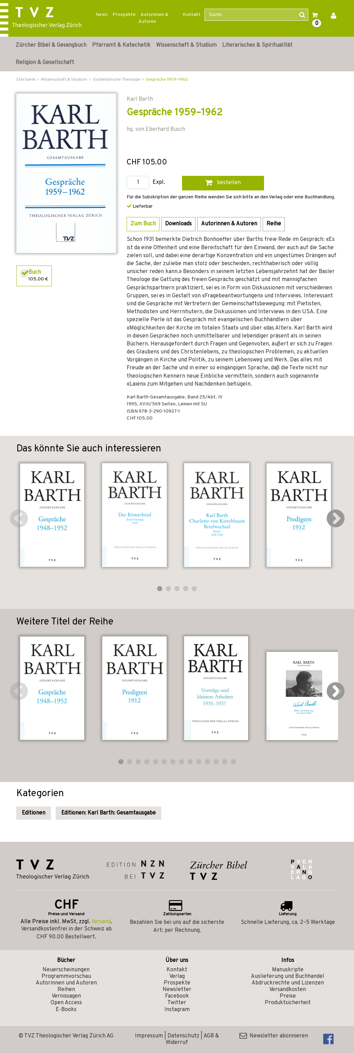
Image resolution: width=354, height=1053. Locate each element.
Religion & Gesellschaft (45, 62)
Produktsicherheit (288, 1002)
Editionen (33, 813)
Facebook (177, 996)
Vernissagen (66, 996)
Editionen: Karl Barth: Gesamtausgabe (108, 813)
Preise (288, 996)
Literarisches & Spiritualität (257, 45)
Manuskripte (287, 969)
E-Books (66, 1009)
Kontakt (191, 15)
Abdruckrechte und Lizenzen (288, 983)
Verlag (177, 976)
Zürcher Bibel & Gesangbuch (51, 45)
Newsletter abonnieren (273, 1036)
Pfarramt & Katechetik (121, 45)
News (102, 15)
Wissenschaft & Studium (186, 45)
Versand (101, 921)
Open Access (66, 1002)
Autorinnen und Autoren (66, 983)
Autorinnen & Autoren (153, 18)
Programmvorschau (66, 976)
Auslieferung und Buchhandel (287, 976)
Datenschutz (183, 1036)
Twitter (176, 1002)
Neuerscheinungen (66, 969)
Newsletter (177, 989)
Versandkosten (287, 989)
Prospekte (124, 15)
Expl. (159, 182)
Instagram (177, 1009)
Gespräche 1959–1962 (167, 79)
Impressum (149, 1036)
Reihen (66, 989)
